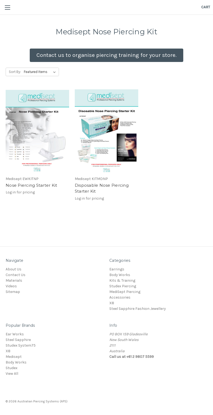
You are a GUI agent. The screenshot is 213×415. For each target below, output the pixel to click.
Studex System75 (21, 345)
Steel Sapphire (18, 339)
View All (12, 373)
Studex (11, 368)
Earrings (116, 269)
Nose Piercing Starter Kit (31, 185)
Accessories (119, 297)
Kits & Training (122, 280)
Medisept (14, 356)
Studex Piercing (122, 286)
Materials (14, 280)
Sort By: (15, 72)
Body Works (119, 275)
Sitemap (13, 291)
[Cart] (205, 7)
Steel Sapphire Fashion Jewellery (137, 308)
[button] (106, 55)
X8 (111, 303)
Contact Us (15, 275)
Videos (11, 286)
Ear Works (15, 334)
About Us (13, 269)
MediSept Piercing (124, 291)
